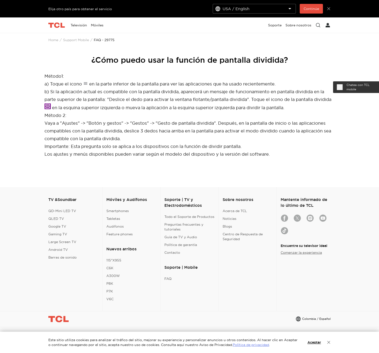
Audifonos (115, 226)
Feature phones (119, 234)
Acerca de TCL (235, 211)
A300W (113, 276)
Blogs (227, 226)
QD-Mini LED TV (62, 211)
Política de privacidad (251, 345)
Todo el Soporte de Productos (189, 217)
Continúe (311, 9)
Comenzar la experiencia (301, 252)
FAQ (168, 278)
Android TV (58, 249)
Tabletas (113, 218)
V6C (110, 299)
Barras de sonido (62, 257)
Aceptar (314, 342)
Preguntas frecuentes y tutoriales (183, 226)
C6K (109, 268)
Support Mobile (76, 40)
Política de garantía (180, 245)
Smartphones (117, 211)
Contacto (172, 252)
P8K (109, 283)
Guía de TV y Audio (180, 237)
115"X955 (113, 260)
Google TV (57, 226)
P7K (109, 291)
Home (53, 40)
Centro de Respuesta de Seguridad (243, 236)
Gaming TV (57, 234)
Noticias (229, 218)
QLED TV (56, 218)
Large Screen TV (62, 242)
